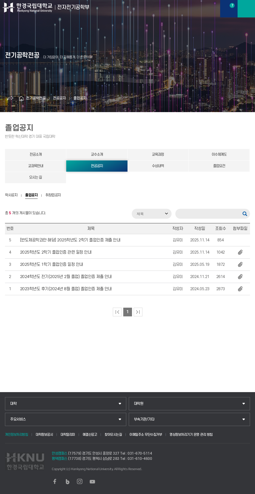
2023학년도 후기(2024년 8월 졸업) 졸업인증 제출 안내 (66, 289)
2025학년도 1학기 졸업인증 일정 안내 (51, 264)
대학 (13, 404)
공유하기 (10, 98)
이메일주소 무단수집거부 (145, 434)
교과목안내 (35, 166)
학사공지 (11, 195)
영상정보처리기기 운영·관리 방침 (191, 434)
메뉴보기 (246, 8)
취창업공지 (53, 195)
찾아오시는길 (113, 434)
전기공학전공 (36, 98)
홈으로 (21, 98)
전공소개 (36, 154)
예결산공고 (90, 434)
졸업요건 (219, 166)
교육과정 (158, 154)
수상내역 (158, 166)
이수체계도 (219, 154)
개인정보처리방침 (16, 434)
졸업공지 (79, 98)
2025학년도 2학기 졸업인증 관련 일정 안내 (56, 252)
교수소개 (97, 154)
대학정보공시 (44, 434)
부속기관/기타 (144, 419)
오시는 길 (35, 177)
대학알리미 (68, 434)
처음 (117, 312)
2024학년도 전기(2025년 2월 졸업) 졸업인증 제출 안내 (66, 277)
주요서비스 (18, 419)
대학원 (138, 404)
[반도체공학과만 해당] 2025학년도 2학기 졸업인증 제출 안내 (70, 240)
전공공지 (59, 98)
